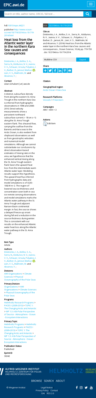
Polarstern (58, 99)
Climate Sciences (28, 289)
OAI (43, 393)
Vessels (47, 99)
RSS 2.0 (50, 393)
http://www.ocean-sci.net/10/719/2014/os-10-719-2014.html (19, 32)
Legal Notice (47, 387)
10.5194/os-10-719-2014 (60, 25)
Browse (36, 381)
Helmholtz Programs (14, 324)
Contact (54, 390)
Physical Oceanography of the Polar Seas (20, 278)
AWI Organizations (13, 273)
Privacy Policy (42, 390)
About (60, 381)
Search (49, 381)
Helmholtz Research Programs (19, 302)
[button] (45, 123)
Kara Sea (61, 90)
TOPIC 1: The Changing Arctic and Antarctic (20, 307)
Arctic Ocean (49, 90)
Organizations (11, 286)
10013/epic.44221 (16, 25)
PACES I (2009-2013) (13, 305)
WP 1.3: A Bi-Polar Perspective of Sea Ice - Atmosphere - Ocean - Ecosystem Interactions (20, 314)
